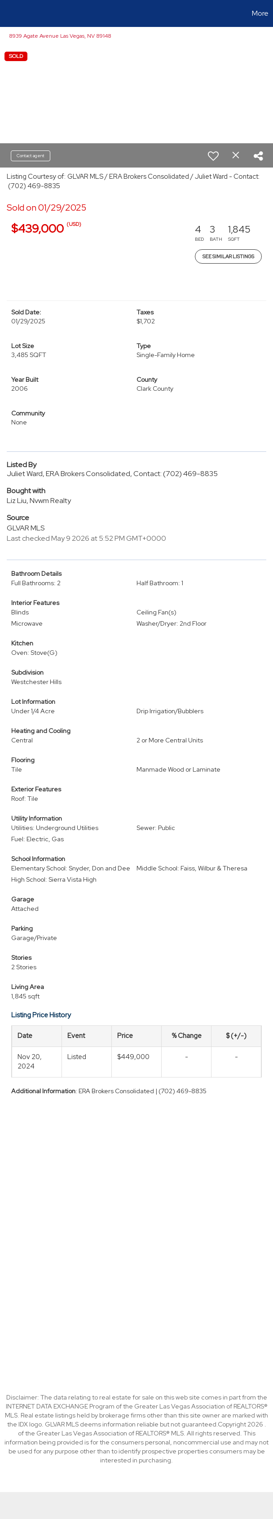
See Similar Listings (228, 256)
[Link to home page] (11, 13)
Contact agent (30, 156)
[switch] (213, 155)
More (260, 13)
